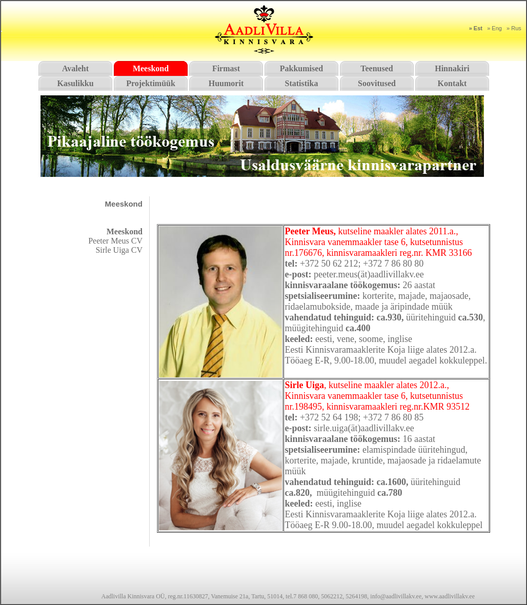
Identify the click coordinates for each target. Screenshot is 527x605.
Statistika (301, 83)
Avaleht (75, 68)
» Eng (494, 28)
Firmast (226, 68)
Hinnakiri (452, 68)
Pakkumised (301, 68)
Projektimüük (150, 83)
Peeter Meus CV (115, 240)
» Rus (513, 28)
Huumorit (226, 83)
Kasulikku (75, 83)
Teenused (376, 68)
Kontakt (452, 83)
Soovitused (377, 83)
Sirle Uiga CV (119, 250)
